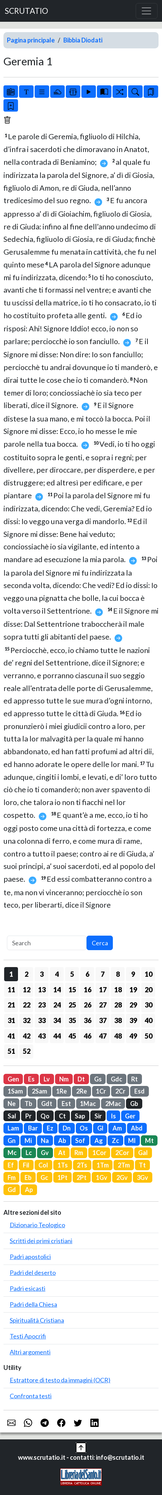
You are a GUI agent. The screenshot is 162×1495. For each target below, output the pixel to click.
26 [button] (87, 1005)
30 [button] (148, 1005)
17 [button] (103, 989)
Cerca (100, 943)
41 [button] (11, 1036)
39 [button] (133, 1020)
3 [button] (42, 974)
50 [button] (148, 1036)
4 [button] (57, 974)
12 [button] (26, 989)
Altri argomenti (30, 1352)
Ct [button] (62, 1116)
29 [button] (133, 1005)
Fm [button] (12, 1177)
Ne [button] (12, 1103)
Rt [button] (134, 1079)
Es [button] (31, 1079)
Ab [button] (62, 1140)
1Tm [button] (103, 1165)
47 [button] (103, 1036)
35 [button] (72, 1020)
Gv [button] (45, 1152)
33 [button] (42, 1020)
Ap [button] (29, 1189)
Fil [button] (26, 1165)
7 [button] (103, 974)
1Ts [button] (62, 1165)
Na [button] (45, 1140)
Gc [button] (44, 1177)
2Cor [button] (122, 1152)
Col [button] (43, 1165)
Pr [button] (28, 1116)
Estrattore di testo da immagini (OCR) (60, 1380)
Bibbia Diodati (82, 40)
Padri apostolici (30, 1256)
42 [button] (26, 1036)
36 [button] (87, 1020)
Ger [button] (130, 1116)
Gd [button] (12, 1189)
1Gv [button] (101, 1177)
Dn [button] (67, 1128)
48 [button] (118, 1036)
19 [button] (133, 989)
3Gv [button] (142, 1177)
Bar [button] (33, 1128)
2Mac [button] (113, 1103)
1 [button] (11, 974)
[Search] (47, 943)
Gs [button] (98, 1079)
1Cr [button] (101, 1091)
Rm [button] (78, 1152)
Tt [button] (142, 1165)
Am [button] (117, 1128)
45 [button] (72, 1036)
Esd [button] (139, 1091)
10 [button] (148, 974)
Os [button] (84, 1128)
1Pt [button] (62, 1177)
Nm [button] (64, 1079)
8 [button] (118, 974)
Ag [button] (98, 1140)
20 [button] (148, 989)
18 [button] (118, 989)
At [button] (61, 1152)
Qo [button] (45, 1116)
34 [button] (57, 1020)
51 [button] (11, 1051)
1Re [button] (61, 1091)
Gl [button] (100, 1128)
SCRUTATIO (26, 11)
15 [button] (72, 989)
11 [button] (11, 989)
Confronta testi (31, 1396)
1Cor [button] (99, 1152)
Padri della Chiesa (33, 1304)
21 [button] (11, 1005)
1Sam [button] (15, 1091)
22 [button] (26, 1005)
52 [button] (26, 1051)
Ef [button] (11, 1165)
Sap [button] (80, 1116)
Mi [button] (28, 1140)
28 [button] (118, 1005)
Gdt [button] (46, 1103)
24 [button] (57, 1005)
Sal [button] (12, 1116)
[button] (81, 1447)
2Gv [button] (122, 1177)
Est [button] (66, 1103)
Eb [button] (28, 1177)
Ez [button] (50, 1128)
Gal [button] (143, 1152)
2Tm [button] (124, 1165)
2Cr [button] (120, 1091)
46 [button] (87, 1036)
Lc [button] (29, 1152)
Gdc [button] (116, 1079)
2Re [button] (81, 1091)
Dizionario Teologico (37, 1225)
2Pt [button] (81, 1177)
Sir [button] (98, 1116)
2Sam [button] (39, 1091)
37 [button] (103, 1020)
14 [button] (57, 989)
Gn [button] (12, 1140)
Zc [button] (115, 1140)
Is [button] (113, 1116)
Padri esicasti (27, 1288)
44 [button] (57, 1036)
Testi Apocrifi (28, 1336)
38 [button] (118, 1020)
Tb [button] (28, 1103)
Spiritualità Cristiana (37, 1320)
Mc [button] (12, 1152)
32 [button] (26, 1020)
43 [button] (42, 1036)
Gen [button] (13, 1079)
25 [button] (72, 1005)
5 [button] (72, 974)
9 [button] (133, 974)
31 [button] (11, 1020)
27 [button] (103, 1005)
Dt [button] (81, 1079)
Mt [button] (149, 1140)
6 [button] (87, 974)
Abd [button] (137, 1128)
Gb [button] (134, 1103)
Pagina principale (31, 40)
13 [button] (42, 989)
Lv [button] (47, 1079)
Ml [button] (132, 1140)
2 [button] (26, 974)
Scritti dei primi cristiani (41, 1241)
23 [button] (42, 1005)
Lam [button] (13, 1128)
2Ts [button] (82, 1165)
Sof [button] (80, 1140)
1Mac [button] (88, 1103)
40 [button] (148, 1020)
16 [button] (87, 989)
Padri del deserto (33, 1272)
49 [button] (133, 1036)
